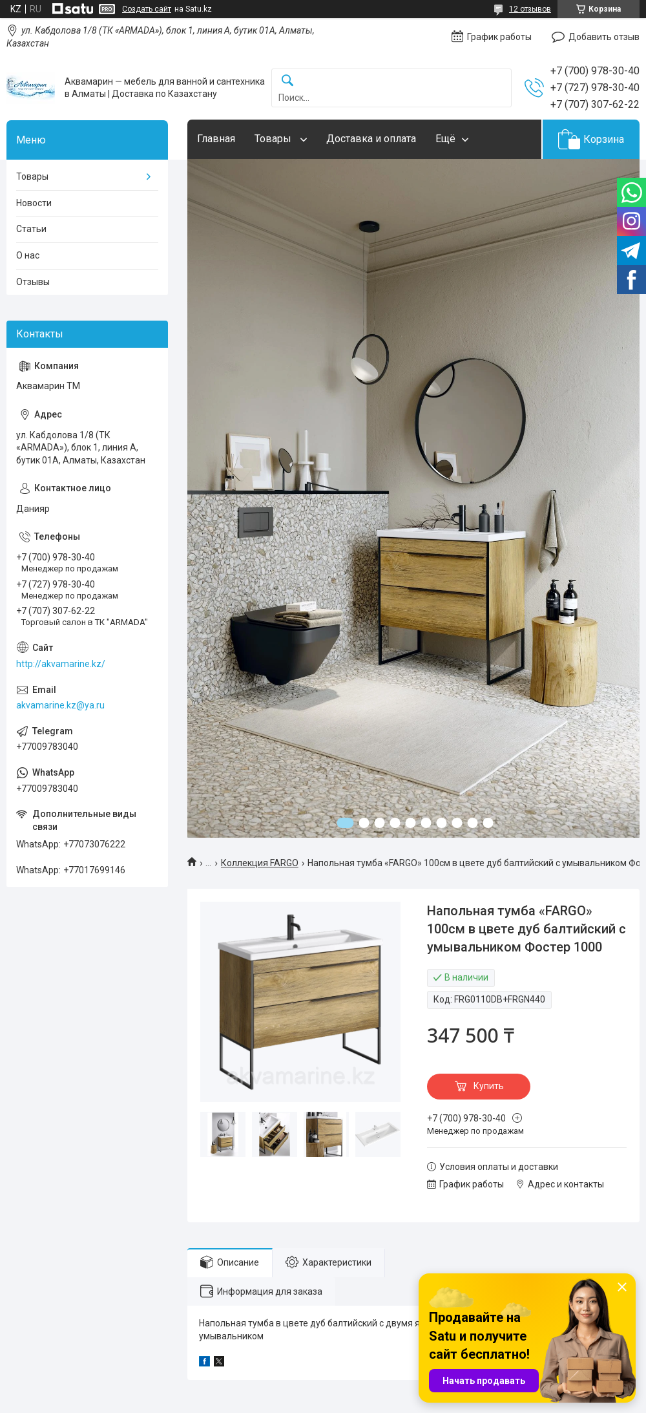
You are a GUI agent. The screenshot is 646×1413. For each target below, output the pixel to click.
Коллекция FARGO (259, 863)
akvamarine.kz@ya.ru (60, 705)
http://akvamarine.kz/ (60, 664)
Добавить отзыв (604, 37)
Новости (34, 203)
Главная (216, 139)
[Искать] (287, 81)
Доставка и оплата (371, 139)
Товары (274, 139)
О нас (27, 255)
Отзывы (33, 282)
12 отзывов (530, 9)
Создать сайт (146, 9)
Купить (489, 1086)
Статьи (31, 229)
